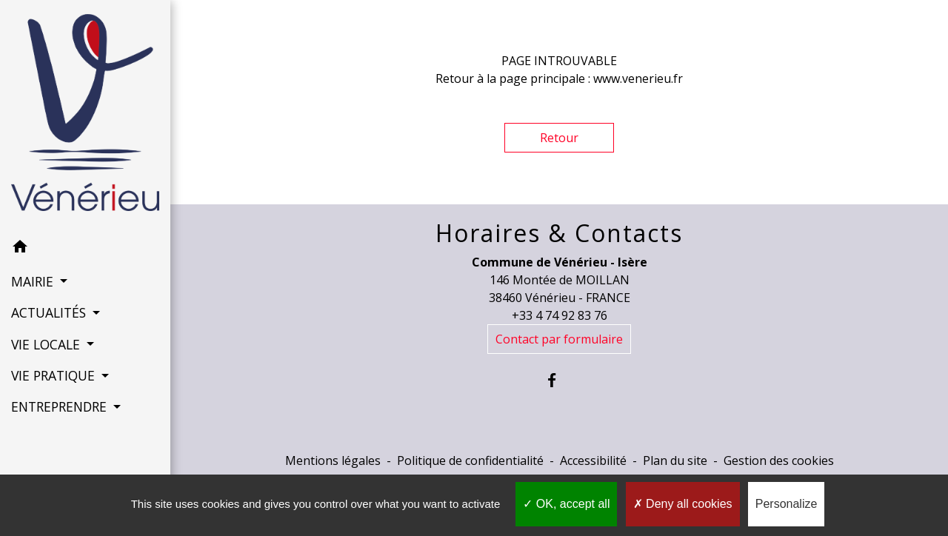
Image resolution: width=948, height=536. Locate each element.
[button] (85, 249)
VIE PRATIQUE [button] (55, 375)
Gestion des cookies (779, 460)
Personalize (786, 504)
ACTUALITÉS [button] (50, 312)
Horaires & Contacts (559, 233)
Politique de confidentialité (470, 460)
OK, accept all (566, 504)
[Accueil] (85, 115)
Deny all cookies (682, 504)
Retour (559, 138)
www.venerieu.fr (638, 78)
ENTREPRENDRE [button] (60, 406)
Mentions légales (333, 460)
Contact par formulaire (559, 339)
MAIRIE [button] (34, 281)
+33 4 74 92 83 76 (559, 315)
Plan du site (675, 460)
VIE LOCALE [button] (47, 344)
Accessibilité (593, 460)
